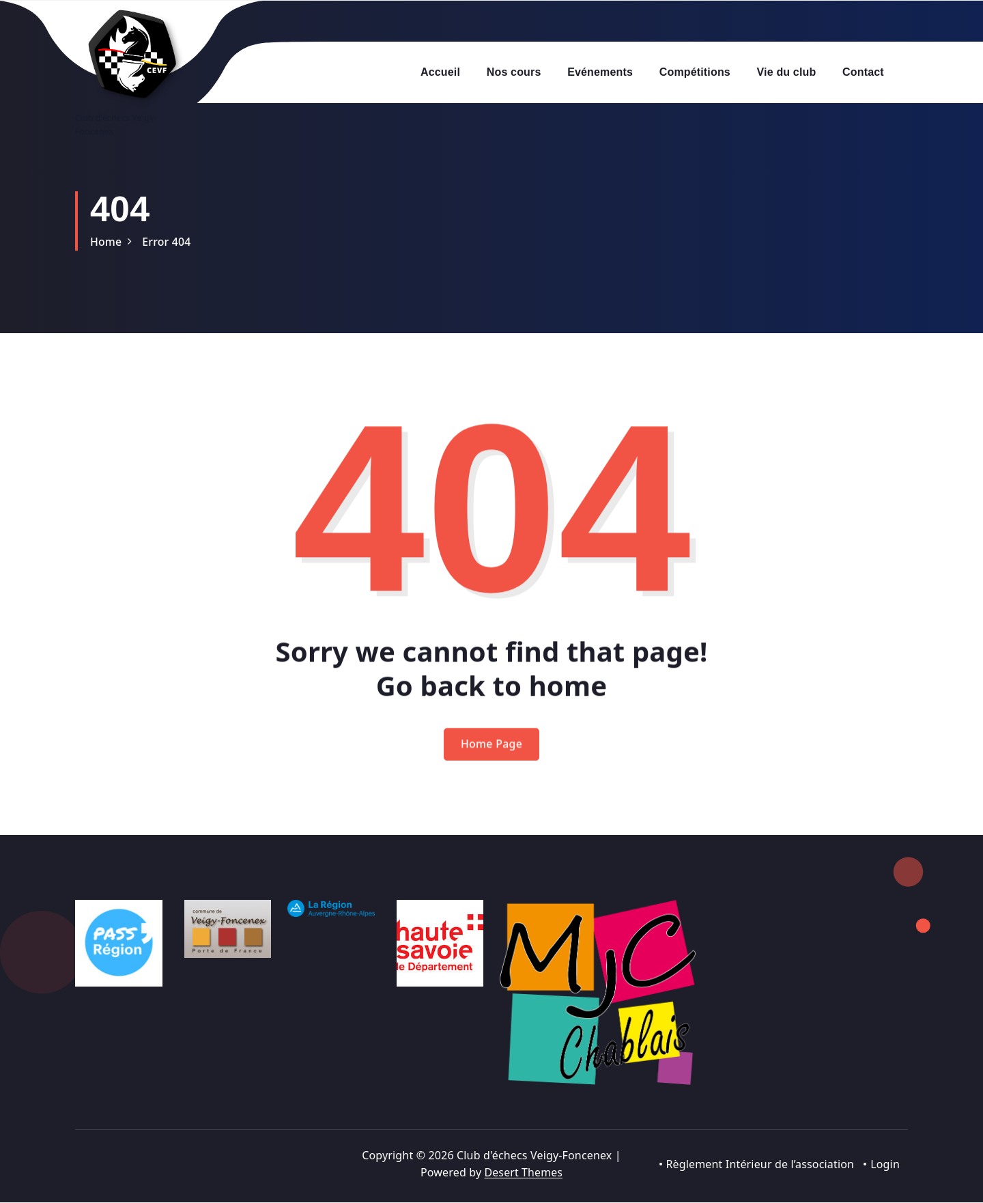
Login (885, 1164)
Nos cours (514, 72)
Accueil (440, 72)
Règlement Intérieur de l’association (760, 1164)
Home (106, 241)
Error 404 (167, 241)
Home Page (492, 759)
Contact (863, 72)
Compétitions (694, 72)
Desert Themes (523, 1172)
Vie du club (786, 72)
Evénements (600, 72)
